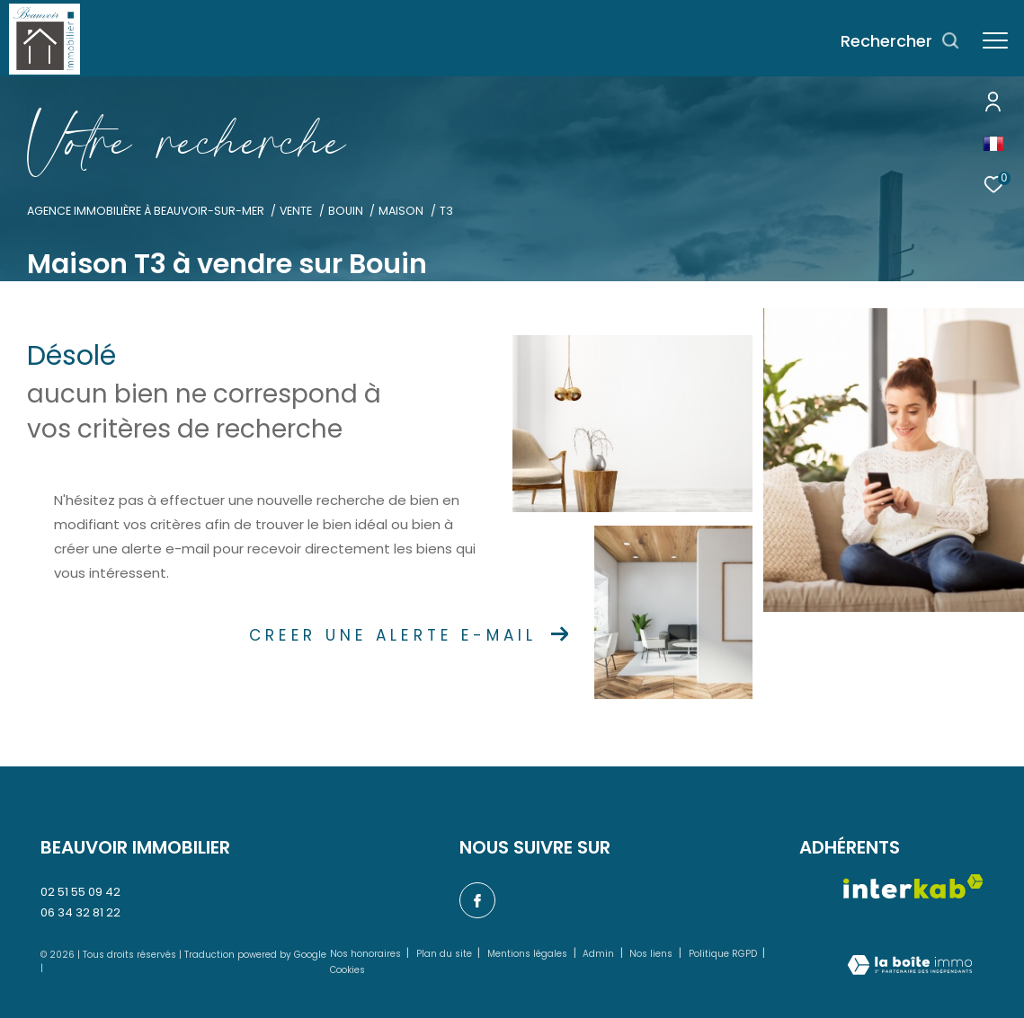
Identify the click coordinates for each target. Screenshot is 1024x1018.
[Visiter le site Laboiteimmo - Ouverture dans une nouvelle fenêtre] (910, 966)
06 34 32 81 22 (80, 912)
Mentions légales (528, 953)
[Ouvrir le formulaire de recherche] (900, 41)
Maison (400, 210)
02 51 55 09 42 (80, 891)
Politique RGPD (723, 953)
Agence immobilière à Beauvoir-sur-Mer (145, 210)
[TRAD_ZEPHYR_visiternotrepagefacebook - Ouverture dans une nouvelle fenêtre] (477, 900)
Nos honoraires (367, 953)
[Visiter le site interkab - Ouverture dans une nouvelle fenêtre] (913, 886)
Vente (296, 210)
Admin (600, 953)
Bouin (345, 210)
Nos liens (652, 953)
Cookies (347, 970)
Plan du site (445, 953)
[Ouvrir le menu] (995, 41)
